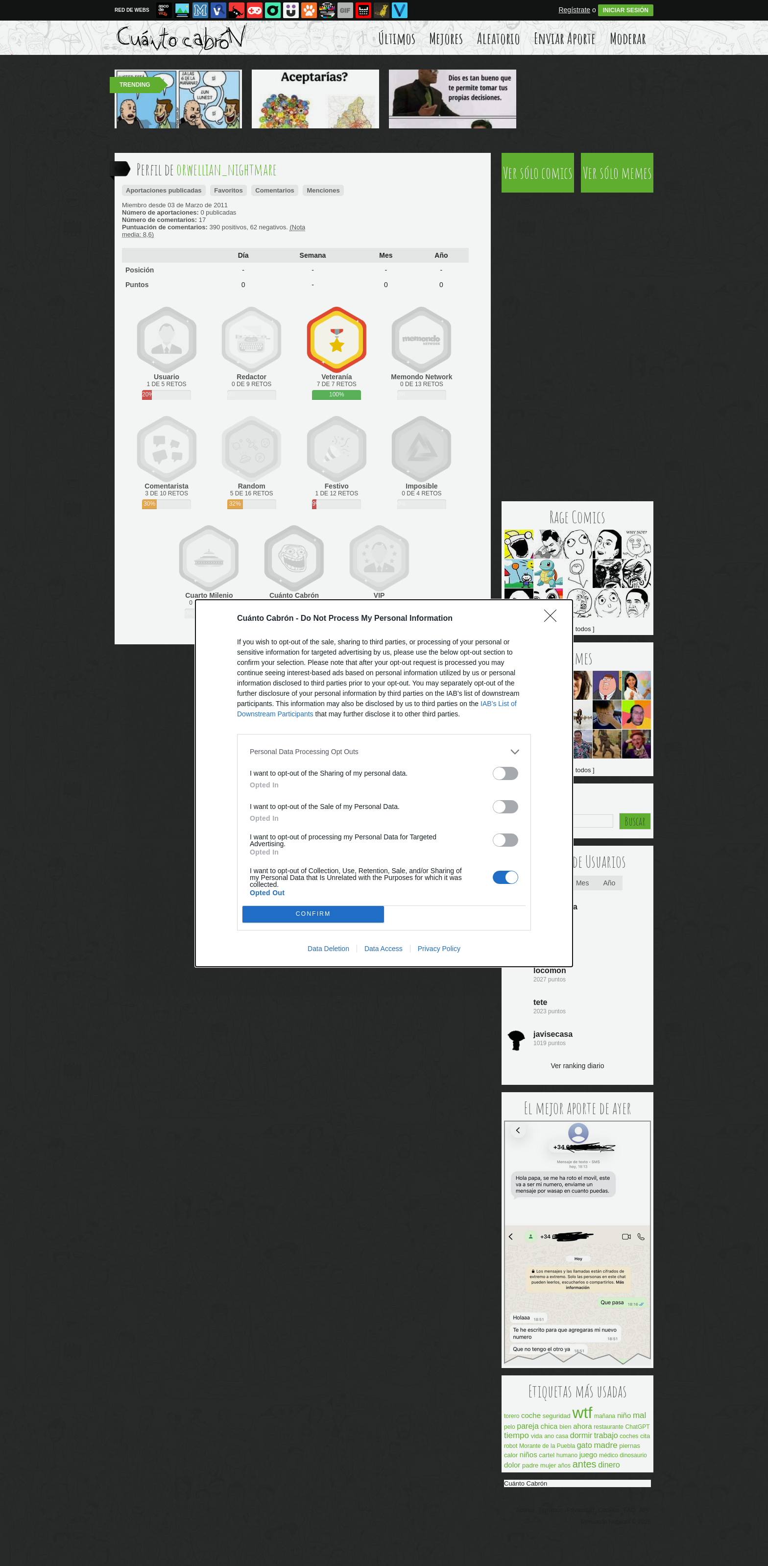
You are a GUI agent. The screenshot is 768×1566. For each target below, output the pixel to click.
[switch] (505, 773)
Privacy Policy (439, 949)
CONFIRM (313, 914)
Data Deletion (328, 949)
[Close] (553, 619)
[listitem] (384, 752)
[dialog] (384, 783)
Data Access (383, 949)
